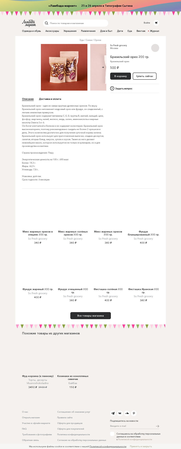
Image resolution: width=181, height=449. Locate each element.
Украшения (70, 30)
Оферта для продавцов (69, 423)
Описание (28, 99)
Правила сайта (64, 417)
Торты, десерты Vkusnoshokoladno (38, 381)
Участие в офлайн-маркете (36, 423)
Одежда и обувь (31, 30)
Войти (147, 22)
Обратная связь (30, 440)
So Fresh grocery (118, 45)
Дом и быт (106, 30)
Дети (120, 30)
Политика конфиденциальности (73, 434)
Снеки (89, 40)
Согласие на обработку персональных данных (81, 440)
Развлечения (88, 30)
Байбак (73, 383)
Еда (130, 30)
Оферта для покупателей (70, 428)
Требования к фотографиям (37, 434)
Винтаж (141, 30)
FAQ (24, 428)
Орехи (97, 40)
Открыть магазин (31, 417)
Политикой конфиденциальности (135, 439)
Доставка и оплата (50, 99)
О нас (25, 411)
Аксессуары (52, 30)
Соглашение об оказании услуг (73, 411)
